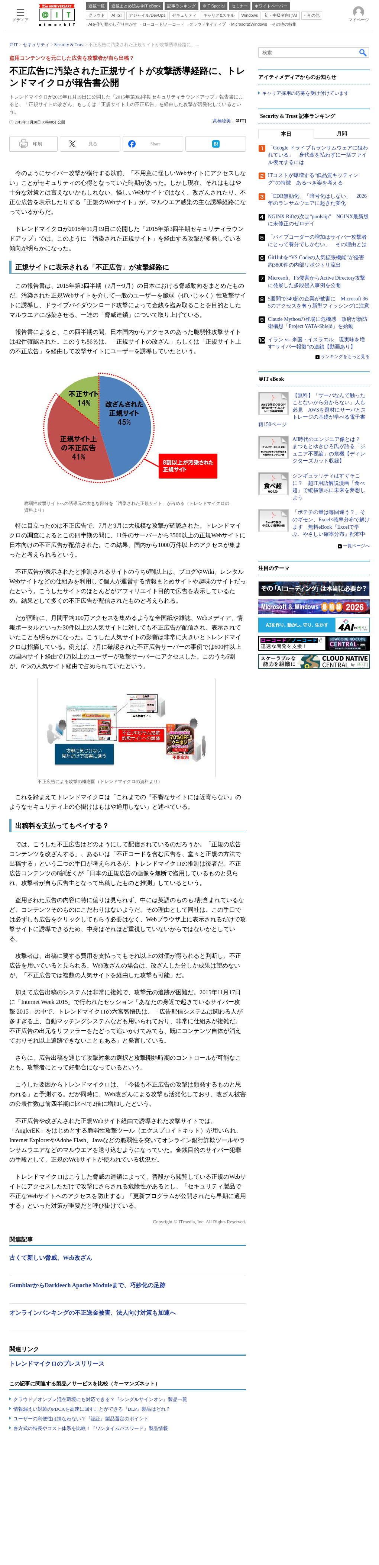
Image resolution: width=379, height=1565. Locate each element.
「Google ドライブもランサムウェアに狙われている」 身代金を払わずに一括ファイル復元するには (318, 155)
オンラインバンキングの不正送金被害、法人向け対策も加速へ (92, 1313)
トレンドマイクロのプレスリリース (56, 1363)
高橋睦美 (222, 120)
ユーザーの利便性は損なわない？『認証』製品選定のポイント (81, 1418)
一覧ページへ (356, 545)
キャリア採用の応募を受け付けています (305, 93)
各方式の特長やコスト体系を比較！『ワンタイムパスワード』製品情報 (90, 1428)
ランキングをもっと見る (345, 356)
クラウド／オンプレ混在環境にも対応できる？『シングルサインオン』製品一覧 (100, 1399)
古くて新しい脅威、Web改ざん (50, 1258)
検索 (363, 52)
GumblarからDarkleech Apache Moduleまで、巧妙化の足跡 (87, 1285)
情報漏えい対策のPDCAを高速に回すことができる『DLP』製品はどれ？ (92, 1409)
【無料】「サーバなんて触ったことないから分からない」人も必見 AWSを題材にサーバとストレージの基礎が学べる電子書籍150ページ (312, 410)
